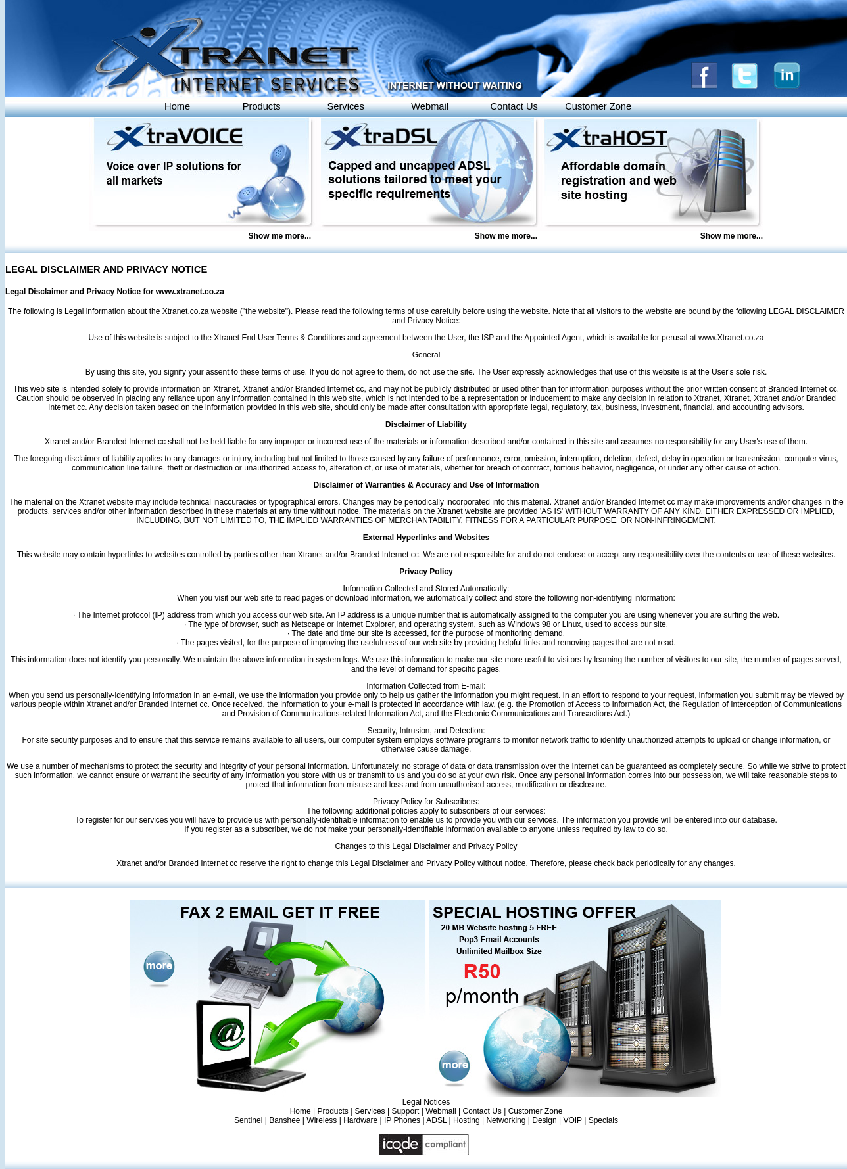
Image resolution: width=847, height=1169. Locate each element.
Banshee (284, 1120)
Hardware (360, 1120)
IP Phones (402, 1120)
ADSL (436, 1120)
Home (177, 106)
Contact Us (514, 106)
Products (262, 106)
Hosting (466, 1120)
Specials (603, 1120)
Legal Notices (426, 1102)
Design (544, 1120)
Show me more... (280, 236)
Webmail (429, 106)
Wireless (321, 1120)
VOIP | (575, 1120)
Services (345, 106)
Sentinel (248, 1120)
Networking (505, 1120)
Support (405, 1111)
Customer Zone (598, 106)
